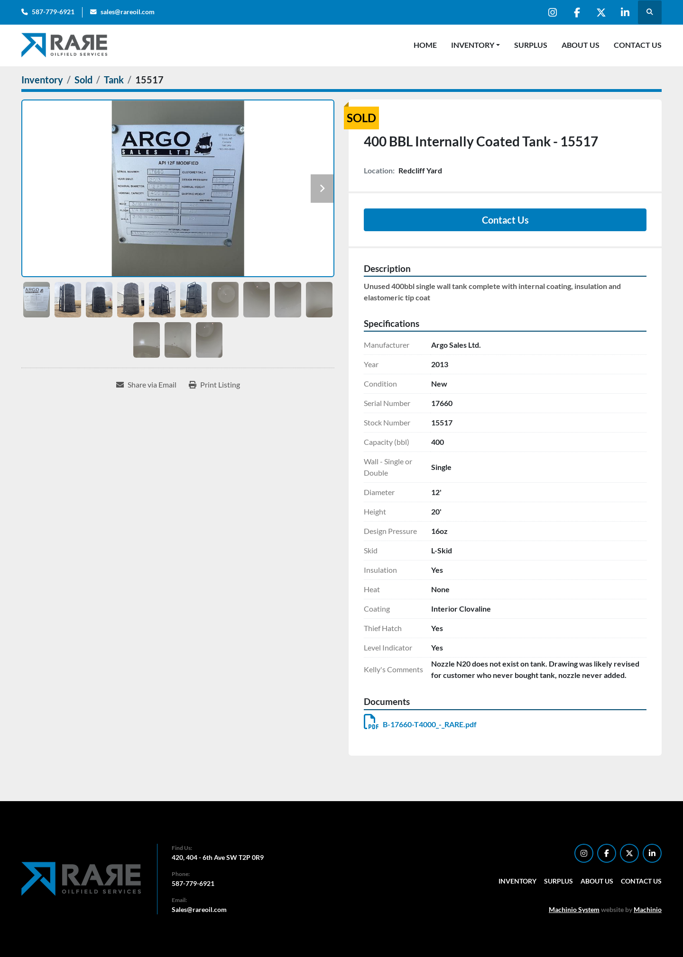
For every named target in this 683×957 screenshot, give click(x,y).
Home (425, 44)
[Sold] (83, 79)
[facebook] (577, 12)
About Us (581, 44)
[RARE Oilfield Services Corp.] (82, 878)
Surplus (530, 44)
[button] (475, 45)
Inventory (472, 44)
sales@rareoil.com (128, 12)
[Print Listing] (214, 385)
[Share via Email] (146, 385)
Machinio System (574, 909)
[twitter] (601, 12)
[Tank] (114, 79)
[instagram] (552, 12)
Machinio (648, 909)
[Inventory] (42, 79)
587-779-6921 (53, 12)
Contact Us (638, 44)
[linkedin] (625, 12)
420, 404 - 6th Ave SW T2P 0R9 (218, 857)
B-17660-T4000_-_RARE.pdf (420, 724)
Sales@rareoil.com (199, 909)
